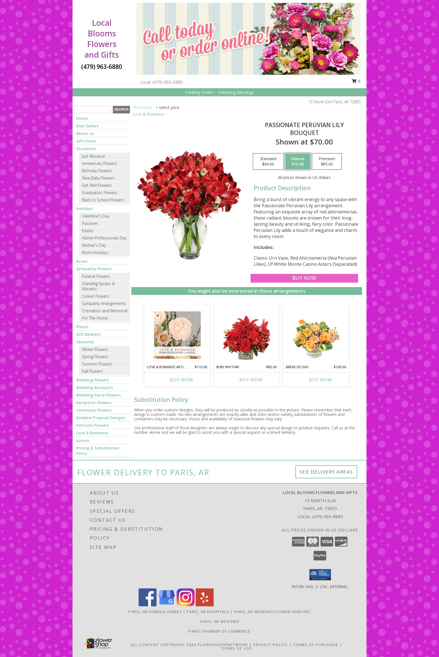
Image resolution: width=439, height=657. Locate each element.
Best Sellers (87, 126)
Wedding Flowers (92, 380)
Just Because (93, 156)
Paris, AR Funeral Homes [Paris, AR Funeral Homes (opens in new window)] (155, 611)
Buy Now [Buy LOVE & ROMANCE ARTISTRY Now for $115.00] (181, 380)
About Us (85, 133)
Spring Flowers (95, 356)
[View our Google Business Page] (167, 604)
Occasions (86, 148)
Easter (88, 230)
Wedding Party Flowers (98, 395)
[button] (320, 574)
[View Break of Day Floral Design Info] (316, 335)
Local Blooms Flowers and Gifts (102, 38)
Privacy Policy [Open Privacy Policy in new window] (270, 644)
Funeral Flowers (96, 276)
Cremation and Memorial (104, 310)
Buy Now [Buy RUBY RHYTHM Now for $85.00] (251, 380)
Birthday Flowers (97, 170)
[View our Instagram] (186, 604)
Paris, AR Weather (219, 621)
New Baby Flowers (98, 178)
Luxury (82, 440)
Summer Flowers (97, 364)
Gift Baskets (88, 334)
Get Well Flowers (97, 185)
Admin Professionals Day (104, 238)
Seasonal (85, 341)
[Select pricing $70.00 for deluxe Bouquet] (297, 161)
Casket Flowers (95, 296)
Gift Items (86, 141)
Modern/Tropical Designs (100, 417)
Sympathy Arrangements (104, 303)
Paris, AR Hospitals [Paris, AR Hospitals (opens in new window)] (207, 611)
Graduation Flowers (99, 192)
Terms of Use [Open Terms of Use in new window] (236, 648)
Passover (90, 223)
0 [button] (355, 81)
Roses (81, 261)
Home (82, 118)
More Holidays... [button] (96, 252)
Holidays (84, 208)
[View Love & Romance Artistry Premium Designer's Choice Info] (177, 335)
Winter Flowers (95, 349)
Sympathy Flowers (94, 268)
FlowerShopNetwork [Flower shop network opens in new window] (223, 644)
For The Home (95, 318)
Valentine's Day (95, 216)
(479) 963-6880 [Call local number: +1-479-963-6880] (168, 82)
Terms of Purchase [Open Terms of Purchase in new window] (315, 644)
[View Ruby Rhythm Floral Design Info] (246, 335)
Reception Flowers (93, 402)
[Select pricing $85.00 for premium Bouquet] (327, 161)
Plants (82, 326)
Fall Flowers (92, 371)
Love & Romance (92, 432)
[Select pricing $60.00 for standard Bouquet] (268, 161)
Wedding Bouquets (94, 387)
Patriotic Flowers (92, 425)
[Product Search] (92, 109)
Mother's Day (94, 245)
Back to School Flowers (103, 199)
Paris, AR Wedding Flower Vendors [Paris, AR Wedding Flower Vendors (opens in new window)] (272, 611)
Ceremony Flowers (94, 410)
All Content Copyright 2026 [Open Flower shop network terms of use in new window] (163, 644)
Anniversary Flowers (99, 163)
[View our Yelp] (205, 604)
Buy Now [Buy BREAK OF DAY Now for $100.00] (320, 380)
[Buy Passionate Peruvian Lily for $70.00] (304, 278)
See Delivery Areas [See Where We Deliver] (326, 472)
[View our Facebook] (148, 604)
